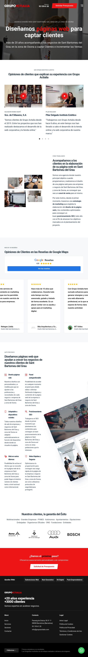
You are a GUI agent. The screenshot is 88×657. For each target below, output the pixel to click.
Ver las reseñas (44, 269)
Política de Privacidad (67, 628)
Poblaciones (11, 650)
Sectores (7, 628)
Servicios (7, 624)
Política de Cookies (66, 624)
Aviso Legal (63, 620)
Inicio (6, 620)
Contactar (7, 631)
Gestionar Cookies (66, 635)
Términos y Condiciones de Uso (70, 631)
